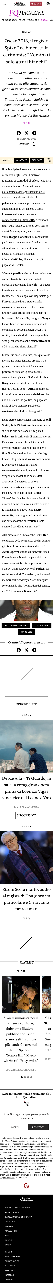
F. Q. (28, 123)
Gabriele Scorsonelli (22, 1070)
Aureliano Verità (28, 807)
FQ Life (22, 20)
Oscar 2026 (42, 625)
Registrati (38, 1127)
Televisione (33, 20)
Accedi (15, 1127)
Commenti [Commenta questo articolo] (26, 144)
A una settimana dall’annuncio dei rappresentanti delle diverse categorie (23, 192)
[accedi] (48, 3)
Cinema (44, 20)
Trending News (9, 20)
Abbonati (36, 4)
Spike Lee (26, 632)
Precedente (26, 704)
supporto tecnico (7, 1178)
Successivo (26, 815)
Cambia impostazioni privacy (18, 1217)
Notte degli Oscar (15, 625)
